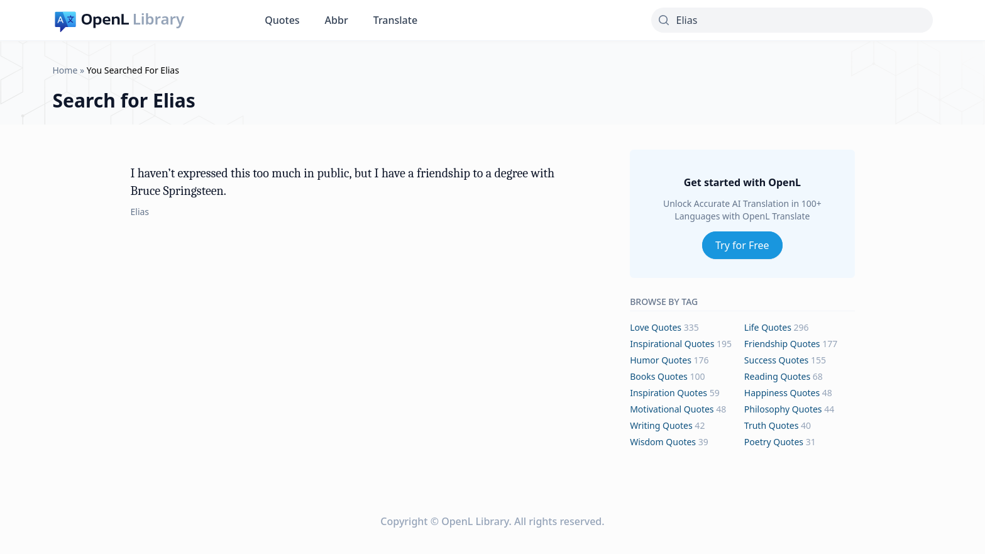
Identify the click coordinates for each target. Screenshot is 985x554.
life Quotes (767, 327)
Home (65, 70)
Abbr (336, 20)
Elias (140, 212)
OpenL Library (475, 521)
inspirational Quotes (672, 344)
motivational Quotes (671, 409)
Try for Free (742, 245)
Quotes (282, 20)
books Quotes (659, 376)
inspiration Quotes (668, 393)
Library (158, 19)
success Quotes (776, 360)
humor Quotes (660, 360)
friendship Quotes (782, 344)
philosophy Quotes (783, 409)
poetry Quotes (773, 442)
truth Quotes (771, 425)
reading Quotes (777, 376)
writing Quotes (661, 425)
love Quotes (655, 327)
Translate (395, 20)
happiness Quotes (782, 393)
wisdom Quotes (663, 442)
